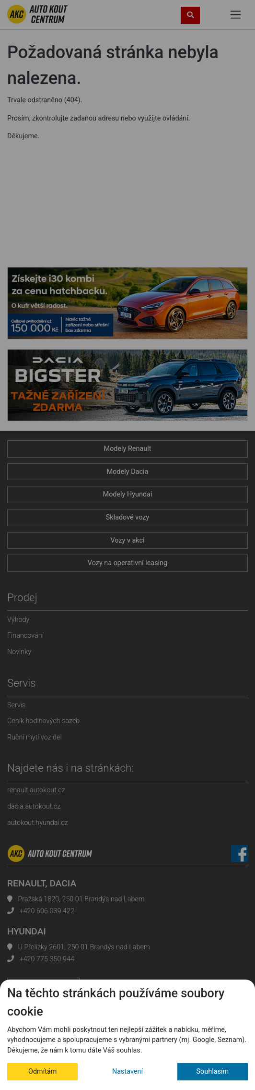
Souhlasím (213, 1071)
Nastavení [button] (127, 1071)
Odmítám (42, 1071)
